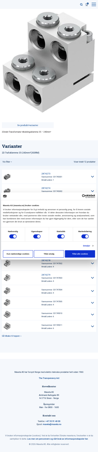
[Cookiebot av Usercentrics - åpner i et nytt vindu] (84, 196)
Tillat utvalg (49, 254)
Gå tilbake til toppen (11, 336)
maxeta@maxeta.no (52, 424)
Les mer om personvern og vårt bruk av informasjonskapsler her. (57, 439)
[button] (49, 162)
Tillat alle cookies (80, 254)
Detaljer (86, 246)
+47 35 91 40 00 (52, 421)
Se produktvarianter (27, 125)
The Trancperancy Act (49, 378)
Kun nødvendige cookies (18, 254)
